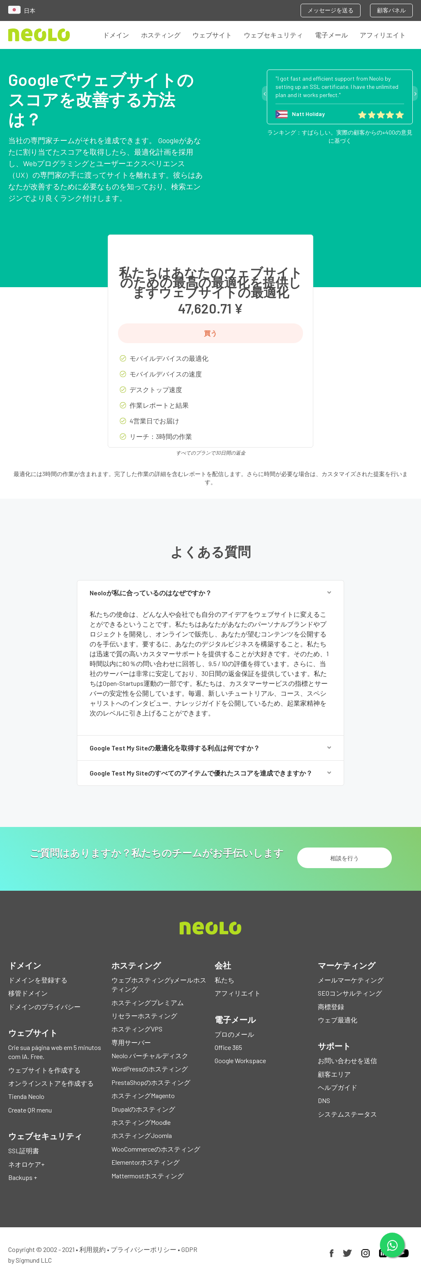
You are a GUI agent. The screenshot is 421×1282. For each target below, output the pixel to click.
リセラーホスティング (144, 1016)
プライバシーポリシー (143, 1250)
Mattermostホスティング (147, 1176)
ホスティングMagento (143, 1096)
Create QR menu (30, 1110)
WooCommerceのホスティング (155, 1149)
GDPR (189, 1250)
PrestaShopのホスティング (150, 1082)
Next (415, 93)
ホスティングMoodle (141, 1122)
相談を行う (344, 858)
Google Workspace (240, 1061)
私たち (224, 980)
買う (210, 333)
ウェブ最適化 (337, 1020)
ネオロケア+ (26, 1164)
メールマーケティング (351, 980)
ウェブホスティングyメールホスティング (158, 984)
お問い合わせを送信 (347, 1061)
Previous (264, 93)
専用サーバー (131, 1042)
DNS (324, 1101)
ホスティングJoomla (141, 1136)
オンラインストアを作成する (51, 1083)
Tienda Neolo (26, 1097)
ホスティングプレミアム (147, 1002)
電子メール (331, 35)
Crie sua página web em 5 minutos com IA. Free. (54, 1051)
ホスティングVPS (136, 1029)
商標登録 (331, 1006)
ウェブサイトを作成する (44, 1070)
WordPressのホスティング (149, 1069)
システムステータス (347, 1114)
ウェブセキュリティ (273, 35)
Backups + (22, 1177)
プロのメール (234, 1034)
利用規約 (92, 1250)
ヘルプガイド (337, 1088)
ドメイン (116, 35)
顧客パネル (391, 10)
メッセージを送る (331, 10)
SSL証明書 (23, 1151)
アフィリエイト (383, 35)
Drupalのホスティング (143, 1109)
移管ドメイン (28, 993)
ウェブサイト (212, 35)
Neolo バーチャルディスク (149, 1056)
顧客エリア (334, 1074)
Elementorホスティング (145, 1162)
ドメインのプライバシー (44, 1006)
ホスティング (160, 35)
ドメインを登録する (37, 980)
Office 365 (228, 1047)
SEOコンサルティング (350, 993)
